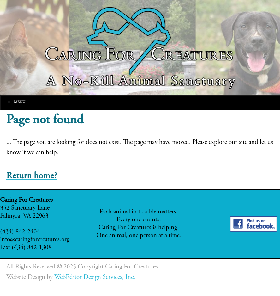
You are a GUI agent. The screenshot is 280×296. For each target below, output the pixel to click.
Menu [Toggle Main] (16, 102)
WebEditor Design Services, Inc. (94, 277)
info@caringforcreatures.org (34, 240)
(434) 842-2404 (20, 232)
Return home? (31, 176)
